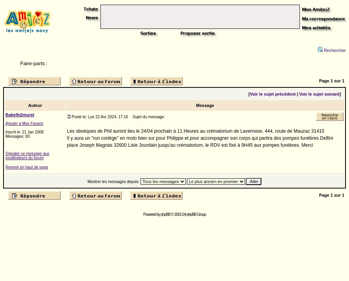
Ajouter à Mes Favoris (24, 123)
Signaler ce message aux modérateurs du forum (27, 155)
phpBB (165, 214)
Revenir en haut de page (26, 167)
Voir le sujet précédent (273, 94)
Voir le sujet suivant (319, 94)
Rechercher (332, 50)
